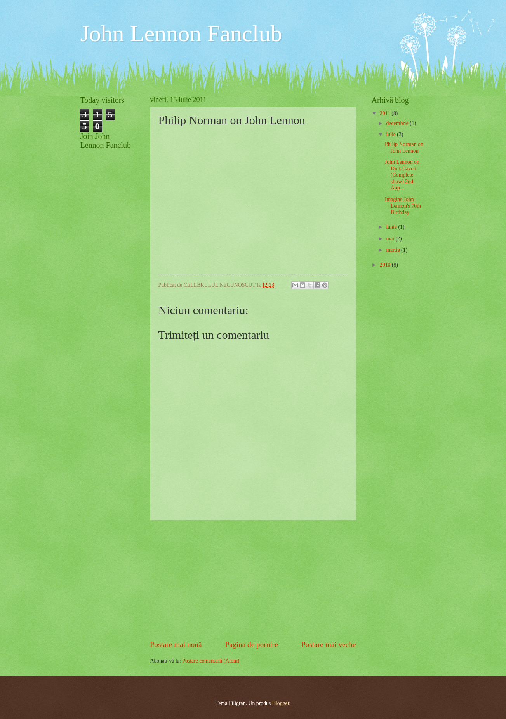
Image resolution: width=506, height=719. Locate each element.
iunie (392, 227)
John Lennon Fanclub (181, 33)
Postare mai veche (328, 644)
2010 (386, 265)
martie (393, 250)
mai (390, 239)
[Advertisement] (253, 579)
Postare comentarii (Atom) (210, 661)
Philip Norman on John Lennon (404, 147)
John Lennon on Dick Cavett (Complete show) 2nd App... (402, 175)
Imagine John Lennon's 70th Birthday (403, 205)
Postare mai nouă (176, 644)
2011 (386, 113)
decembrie (398, 123)
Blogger (280, 703)
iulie (391, 134)
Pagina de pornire (251, 644)
